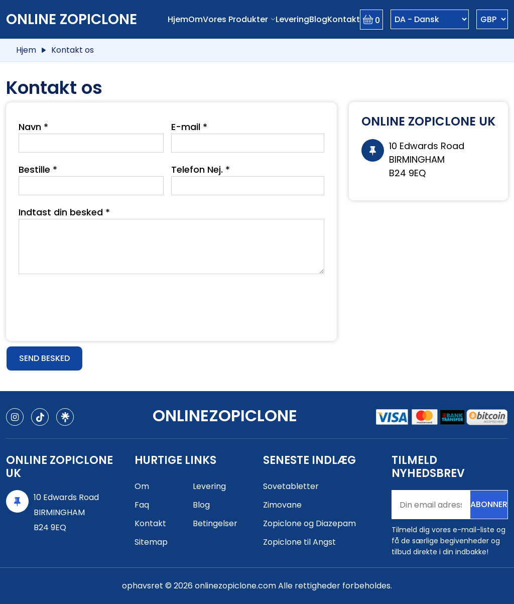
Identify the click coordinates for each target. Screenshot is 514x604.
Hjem (178, 19)
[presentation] (95, 303)
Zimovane (282, 505)
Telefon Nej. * (200, 169)
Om (195, 19)
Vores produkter (235, 19)
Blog (318, 19)
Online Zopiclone (71, 19)
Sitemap (151, 542)
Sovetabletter (291, 486)
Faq (142, 505)
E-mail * (189, 126)
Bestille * (38, 169)
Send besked (44, 358)
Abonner (488, 504)
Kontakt (343, 19)
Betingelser (215, 523)
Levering (292, 19)
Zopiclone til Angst (299, 542)
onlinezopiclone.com (235, 585)
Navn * (33, 126)
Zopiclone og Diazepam (309, 523)
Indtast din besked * (64, 212)
